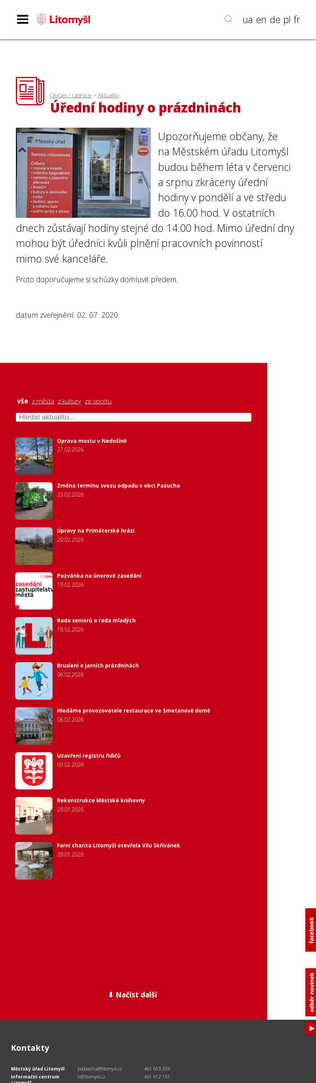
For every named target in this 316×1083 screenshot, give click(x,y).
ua (248, 19)
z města (43, 401)
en (261, 19)
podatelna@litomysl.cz (99, 1069)
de (275, 19)
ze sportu (98, 401)
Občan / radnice (70, 95)
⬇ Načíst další (132, 994)
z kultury (69, 401)
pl (287, 19)
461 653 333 (157, 1069)
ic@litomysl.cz (91, 1077)
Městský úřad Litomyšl (38, 1069)
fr (297, 19)
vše (22, 401)
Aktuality (108, 95)
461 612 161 (157, 1077)
